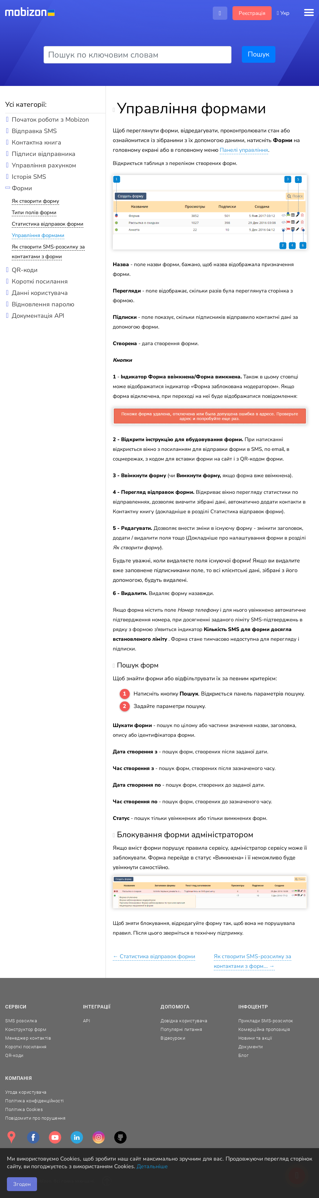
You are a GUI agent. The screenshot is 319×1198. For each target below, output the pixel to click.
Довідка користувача (184, 1020)
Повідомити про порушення (35, 1118)
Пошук (259, 54)
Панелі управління (244, 150)
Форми (22, 188)
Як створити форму (35, 201)
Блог (243, 1055)
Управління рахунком (44, 165)
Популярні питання (181, 1029)
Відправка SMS (34, 131)
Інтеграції (97, 1006)
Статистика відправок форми (47, 223)
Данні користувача (40, 293)
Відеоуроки (173, 1038)
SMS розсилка (21, 1020)
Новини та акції (255, 1038)
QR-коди (25, 270)
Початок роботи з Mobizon (50, 119)
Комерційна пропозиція (264, 1029)
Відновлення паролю (43, 304)
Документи (250, 1046)
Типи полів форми (34, 212)
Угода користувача (26, 1092)
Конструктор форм (25, 1029)
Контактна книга (36, 142)
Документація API (38, 316)
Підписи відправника (43, 154)
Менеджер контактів (28, 1038)
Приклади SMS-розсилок (265, 1020)
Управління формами (38, 235)
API (86, 1020)
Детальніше (152, 1166)
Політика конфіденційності (34, 1100)
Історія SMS (29, 177)
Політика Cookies (24, 1109)
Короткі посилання (40, 281)
